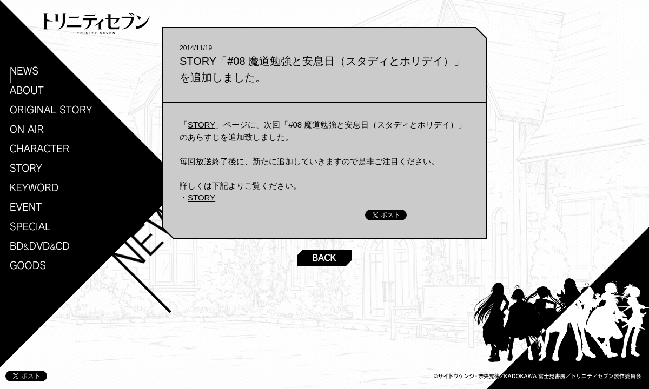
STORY (201, 124)
